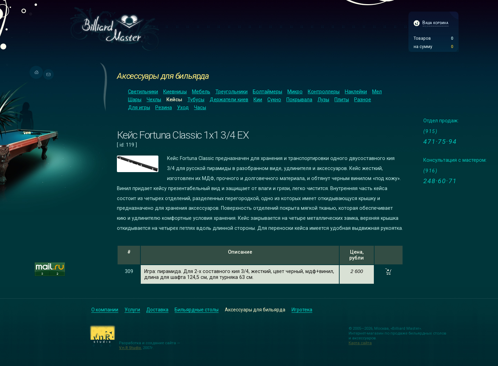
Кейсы (174, 100)
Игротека (302, 309)
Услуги (132, 309)
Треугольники (231, 92)
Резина (163, 108)
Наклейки (356, 92)
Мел (377, 92)
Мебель (201, 92)
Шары (134, 100)
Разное (362, 100)
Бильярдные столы (197, 309)
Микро (295, 92)
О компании (104, 309)
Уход (183, 108)
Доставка (157, 309)
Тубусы (195, 100)
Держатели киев (229, 100)
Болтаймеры (267, 92)
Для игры (139, 108)
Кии (257, 100)
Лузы (323, 100)
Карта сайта (360, 342)
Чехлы (154, 100)
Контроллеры (324, 92)
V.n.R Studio (130, 347)
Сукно (274, 100)
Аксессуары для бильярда (163, 76)
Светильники (143, 92)
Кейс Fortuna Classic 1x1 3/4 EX (183, 135)
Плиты (341, 100)
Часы (200, 108)
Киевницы (175, 92)
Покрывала (299, 100)
